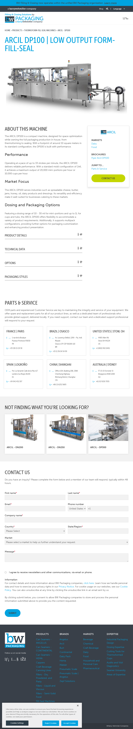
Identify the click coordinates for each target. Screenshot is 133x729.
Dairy (94, 143)
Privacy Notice (66, 586)
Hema (63, 660)
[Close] (78, 705)
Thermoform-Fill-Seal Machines (40, 30)
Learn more (110, 3)
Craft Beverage (91, 647)
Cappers (40, 662)
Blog (101, 9)
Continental (66, 652)
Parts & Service (99, 168)
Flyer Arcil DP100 (100, 158)
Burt (62, 647)
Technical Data (43, 249)
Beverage (88, 639)
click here (89, 583)
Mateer (63, 664)
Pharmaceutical (91, 668)
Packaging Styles (43, 276)
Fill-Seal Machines (45, 701)
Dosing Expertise (115, 647)
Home (7, 30)
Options (43, 263)
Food (94, 147)
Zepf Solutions (67, 681)
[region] (42, 715)
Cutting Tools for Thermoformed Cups (115, 655)
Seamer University (116, 670)
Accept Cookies (69, 723)
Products (17, 30)
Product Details (43, 235)
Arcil (62, 643)
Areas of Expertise (116, 674)
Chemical (88, 643)
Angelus (64, 639)
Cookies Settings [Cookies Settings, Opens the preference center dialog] (17, 723)
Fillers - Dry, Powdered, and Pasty (44, 678)
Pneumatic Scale (68, 669)
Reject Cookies (51, 723)
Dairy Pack (65, 656)
